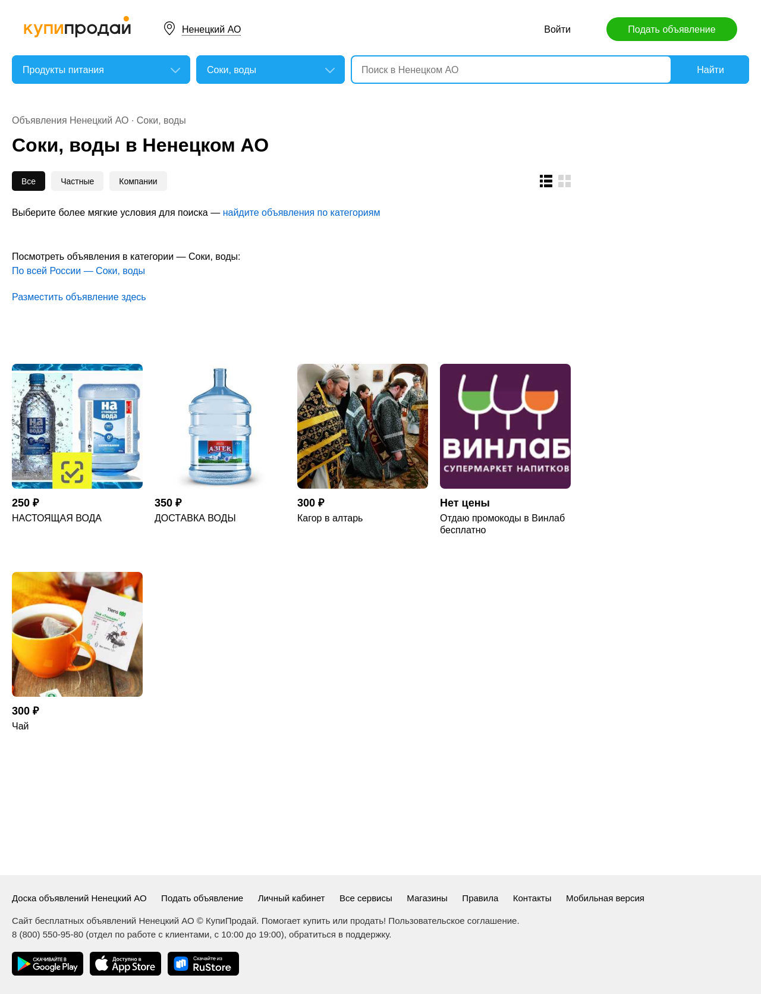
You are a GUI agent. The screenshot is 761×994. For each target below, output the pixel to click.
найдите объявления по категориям (301, 212)
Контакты (532, 898)
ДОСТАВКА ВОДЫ (195, 518)
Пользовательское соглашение (452, 921)
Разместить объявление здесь (79, 297)
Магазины (427, 898)
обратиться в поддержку (339, 934)
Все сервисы (365, 898)
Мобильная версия (605, 898)
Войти (557, 29)
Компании (138, 181)
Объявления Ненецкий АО (70, 120)
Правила (480, 898)
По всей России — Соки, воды (78, 271)
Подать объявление (671, 29)
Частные (77, 181)
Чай (20, 726)
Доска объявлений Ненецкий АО (79, 898)
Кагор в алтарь (330, 518)
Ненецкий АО (211, 29)
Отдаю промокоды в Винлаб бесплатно (502, 524)
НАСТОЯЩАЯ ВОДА (57, 518)
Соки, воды (161, 120)
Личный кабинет (291, 898)
